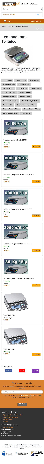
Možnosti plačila (7, 419)
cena (40, 29)
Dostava (5, 421)
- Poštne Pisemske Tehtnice (10, 113)
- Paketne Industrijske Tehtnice (30, 101)
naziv (37, 29)
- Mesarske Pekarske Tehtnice (11, 109)
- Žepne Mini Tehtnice (25, 92)
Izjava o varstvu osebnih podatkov (12, 415)
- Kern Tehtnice (26, 113)
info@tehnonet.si (33, 4)
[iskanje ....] (20, 9)
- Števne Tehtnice (34, 80)
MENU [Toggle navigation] (7, 21)
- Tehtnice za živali (36, 88)
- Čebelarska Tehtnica (9, 84)
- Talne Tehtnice (7, 80)
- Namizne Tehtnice (25, 96)
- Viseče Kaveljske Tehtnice (10, 101)
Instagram (35, 370)
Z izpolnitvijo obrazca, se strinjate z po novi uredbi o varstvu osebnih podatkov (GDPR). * (22, 396)
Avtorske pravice (8, 427)
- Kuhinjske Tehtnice (24, 84)
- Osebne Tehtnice (20, 80)
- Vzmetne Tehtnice (8, 88)
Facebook (8, 370)
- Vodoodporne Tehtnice (9, 96)
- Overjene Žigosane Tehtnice (31, 109)
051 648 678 (25, 4)
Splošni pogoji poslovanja (10, 417)
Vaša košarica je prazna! (9, 14)
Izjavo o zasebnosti (28, 395)
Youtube (22, 370)
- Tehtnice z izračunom (9, 92)
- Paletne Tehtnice (22, 88)
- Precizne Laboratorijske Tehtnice (26, 105)
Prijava (22, 404)
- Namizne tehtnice (8, 105)
